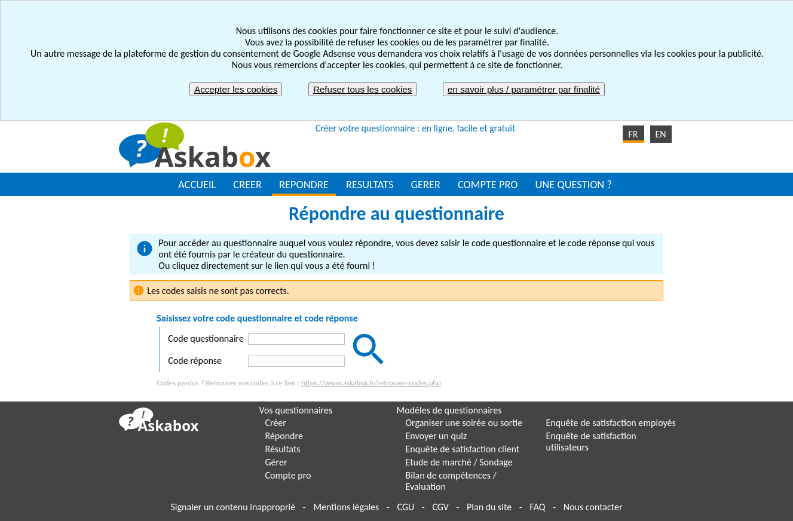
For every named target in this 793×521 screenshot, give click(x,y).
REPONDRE (304, 184)
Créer (275, 422)
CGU (405, 507)
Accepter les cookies (235, 89)
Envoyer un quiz (436, 436)
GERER (425, 184)
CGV (440, 507)
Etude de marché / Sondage (459, 462)
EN (660, 134)
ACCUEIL (197, 184)
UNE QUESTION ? (573, 184)
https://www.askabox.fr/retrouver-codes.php (371, 382)
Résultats (283, 449)
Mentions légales (346, 507)
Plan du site (489, 507)
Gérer (276, 462)
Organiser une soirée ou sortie (464, 422)
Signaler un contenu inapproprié (233, 507)
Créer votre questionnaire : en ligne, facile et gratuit (416, 128)
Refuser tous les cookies (362, 89)
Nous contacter (593, 507)
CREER (247, 184)
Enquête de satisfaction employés (611, 422)
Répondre (284, 436)
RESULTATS (369, 184)
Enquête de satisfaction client (463, 449)
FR (633, 134)
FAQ (537, 507)
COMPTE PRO (488, 184)
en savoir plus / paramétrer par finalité (524, 89)
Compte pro (288, 475)
